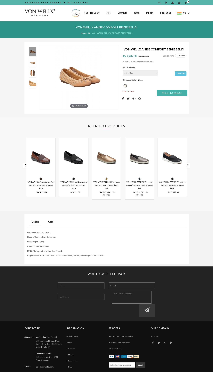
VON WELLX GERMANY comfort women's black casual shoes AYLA (74, 185)
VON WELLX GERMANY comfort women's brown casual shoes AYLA (41, 185)
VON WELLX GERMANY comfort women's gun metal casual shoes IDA (139, 185)
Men (108, 13)
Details (35, 221)
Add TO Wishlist (172, 93)
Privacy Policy (116, 337)
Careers (155, 325)
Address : (28, 326)
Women (122, 13)
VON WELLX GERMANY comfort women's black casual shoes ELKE (172, 185)
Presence (166, 13)
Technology (92, 13)
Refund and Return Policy (121, 325)
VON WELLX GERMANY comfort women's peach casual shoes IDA (106, 185)
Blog (137, 13)
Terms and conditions (119, 331)
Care (50, 221)
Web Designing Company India (175, 369)
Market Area (73, 362)
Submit (140, 353)
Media (150, 13)
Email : (27, 355)
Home (83, 33)
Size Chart (181, 74)
